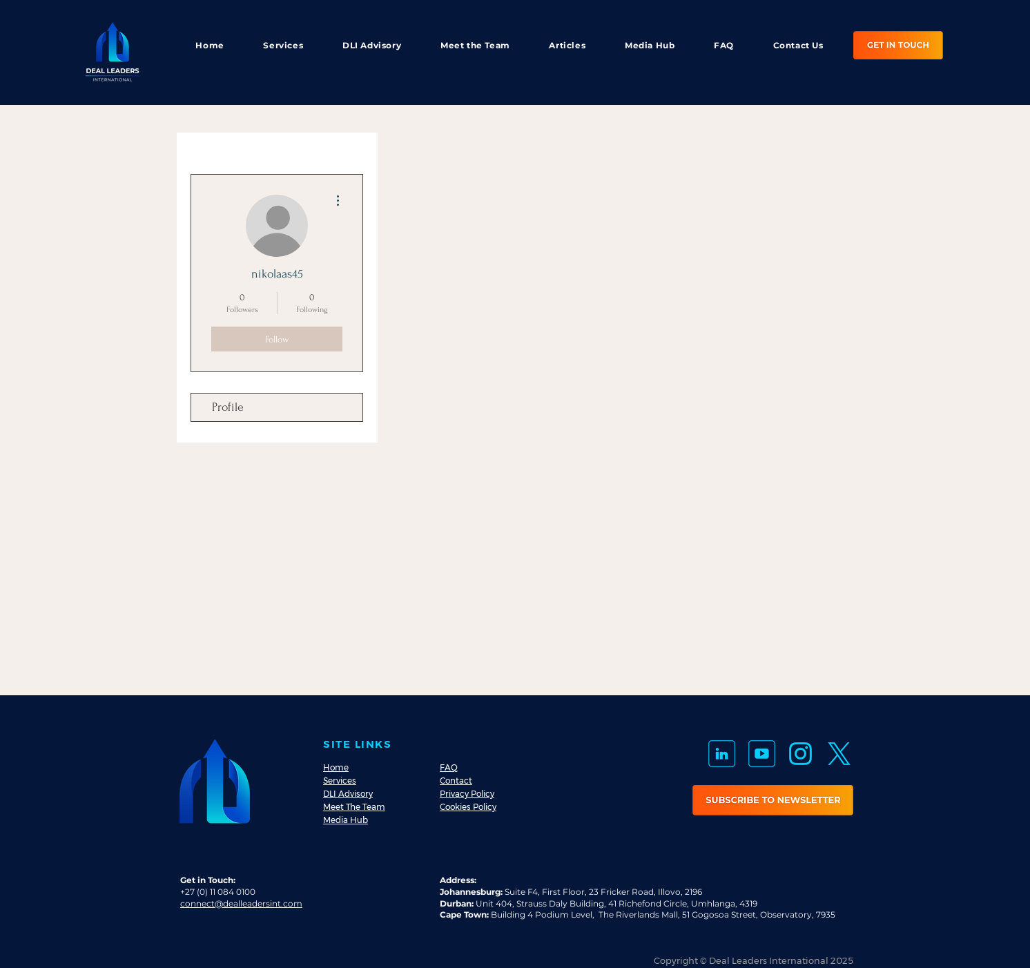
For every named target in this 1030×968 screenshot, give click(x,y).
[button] (772, 800)
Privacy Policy (467, 793)
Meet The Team (354, 807)
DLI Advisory (348, 793)
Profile (228, 407)
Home (336, 767)
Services (339, 780)
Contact (456, 780)
